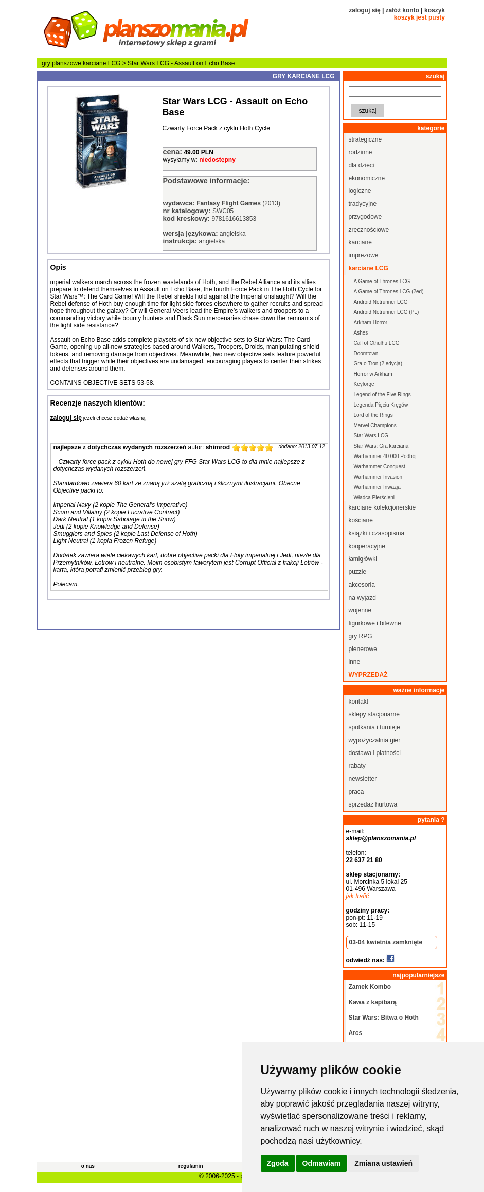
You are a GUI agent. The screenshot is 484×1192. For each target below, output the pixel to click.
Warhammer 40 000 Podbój (385, 456)
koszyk (434, 10)
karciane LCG (101, 63)
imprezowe (364, 255)
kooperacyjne (367, 546)
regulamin (190, 1166)
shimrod (218, 447)
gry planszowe (61, 63)
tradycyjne (363, 203)
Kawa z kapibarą (373, 1002)
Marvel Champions (375, 425)
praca (356, 791)
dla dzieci (361, 165)
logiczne (360, 191)
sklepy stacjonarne (374, 714)
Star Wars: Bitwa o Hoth (384, 1017)
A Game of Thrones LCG (382, 281)
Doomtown (366, 353)
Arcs (356, 1033)
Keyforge (364, 384)
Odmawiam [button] (321, 1163)
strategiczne (365, 139)
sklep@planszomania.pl (381, 838)
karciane (360, 242)
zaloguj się (364, 10)
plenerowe (363, 649)
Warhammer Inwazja (377, 487)
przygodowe (365, 216)
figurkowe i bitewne (375, 623)
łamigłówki (363, 559)
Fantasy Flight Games (228, 203)
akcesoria (362, 584)
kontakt (359, 701)
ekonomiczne (367, 178)
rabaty (357, 765)
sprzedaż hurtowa (373, 804)
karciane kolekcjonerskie (382, 507)
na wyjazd (362, 597)
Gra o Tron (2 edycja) (378, 363)
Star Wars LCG (371, 436)
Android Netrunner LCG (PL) (386, 312)
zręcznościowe (369, 229)
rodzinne (360, 152)
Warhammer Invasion (378, 477)
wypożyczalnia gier (375, 740)
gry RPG (360, 636)
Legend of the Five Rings (382, 394)
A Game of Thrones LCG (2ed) (389, 291)
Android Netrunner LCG (381, 302)
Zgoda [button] (278, 1163)
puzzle (358, 571)
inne (355, 661)
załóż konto (402, 10)
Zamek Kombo (370, 986)
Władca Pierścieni (374, 497)
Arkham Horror (371, 322)
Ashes (361, 333)
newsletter (363, 778)
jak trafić (357, 896)
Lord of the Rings (373, 415)
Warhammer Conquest (379, 466)
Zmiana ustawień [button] (383, 1163)
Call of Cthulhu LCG (377, 343)
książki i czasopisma (377, 533)
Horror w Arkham (373, 374)
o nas (88, 1166)
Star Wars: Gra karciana (381, 446)
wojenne (360, 610)
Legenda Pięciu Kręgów (381, 405)
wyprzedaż (368, 674)
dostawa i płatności (375, 753)
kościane (361, 520)
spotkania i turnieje (374, 727)
